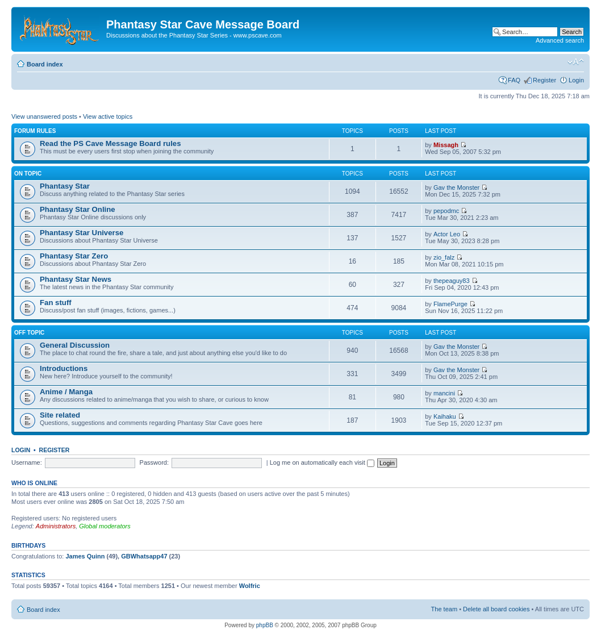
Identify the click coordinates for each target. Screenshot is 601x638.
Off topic (29, 333)
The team (444, 609)
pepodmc (446, 210)
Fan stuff (56, 302)
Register (544, 80)
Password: (154, 462)
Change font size (575, 62)
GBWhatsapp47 (144, 556)
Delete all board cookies (496, 609)
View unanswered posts (44, 116)
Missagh (445, 144)
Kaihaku (444, 416)
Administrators (56, 526)
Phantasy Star (65, 186)
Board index (45, 64)
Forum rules (35, 131)
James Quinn (85, 556)
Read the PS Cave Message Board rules (110, 143)
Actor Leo (446, 234)
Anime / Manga (66, 391)
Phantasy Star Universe (81, 232)
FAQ (514, 80)
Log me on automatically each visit (322, 462)
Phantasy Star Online (77, 209)
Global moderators (105, 526)
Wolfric (249, 585)
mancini (444, 393)
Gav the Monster (456, 187)
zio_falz (443, 257)
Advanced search (560, 40)
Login (576, 80)
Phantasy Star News (75, 279)
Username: (26, 462)
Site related (60, 415)
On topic (27, 173)
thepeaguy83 (451, 280)
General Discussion (75, 345)
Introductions (63, 368)
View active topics (107, 116)
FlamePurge (450, 304)
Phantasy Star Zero (74, 256)
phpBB (264, 625)
